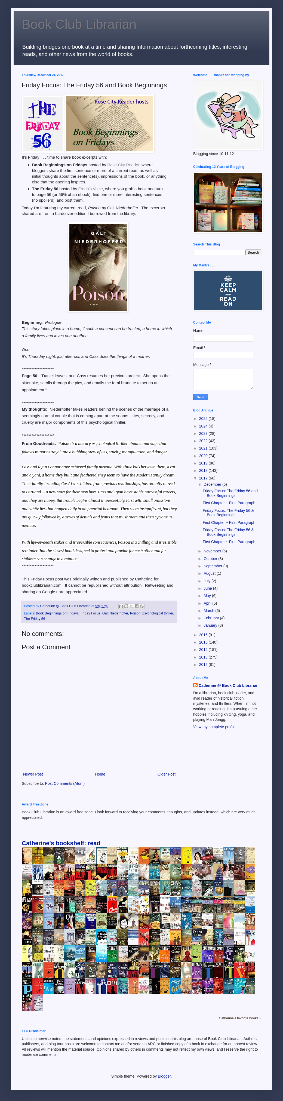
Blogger (164, 1076)
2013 (204, 657)
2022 (204, 441)
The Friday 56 (34, 619)
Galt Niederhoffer (115, 613)
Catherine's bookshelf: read (61, 843)
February (212, 618)
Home (100, 774)
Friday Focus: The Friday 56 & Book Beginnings (228, 512)
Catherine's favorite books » (240, 1018)
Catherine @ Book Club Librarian (229, 685)
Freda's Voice (90, 188)
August (210, 573)
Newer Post (33, 774)
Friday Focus (90, 613)
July (207, 581)
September (213, 566)
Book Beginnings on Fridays (57, 613)
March (209, 610)
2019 (204, 463)
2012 (204, 664)
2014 (204, 649)
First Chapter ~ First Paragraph (229, 503)
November (213, 551)
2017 (204, 478)
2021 (204, 448)
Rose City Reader (123, 164)
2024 (204, 426)
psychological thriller (157, 613)
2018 (204, 470)
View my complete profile (214, 727)
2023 (204, 433)
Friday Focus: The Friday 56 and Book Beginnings (230, 493)
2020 (204, 456)
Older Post (167, 774)
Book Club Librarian (79, 24)
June (208, 588)
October (211, 558)
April (208, 603)
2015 (204, 642)
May (208, 595)
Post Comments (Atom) (65, 783)
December (213, 484)
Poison (135, 613)
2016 (204, 635)
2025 (204, 418)
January (211, 625)
